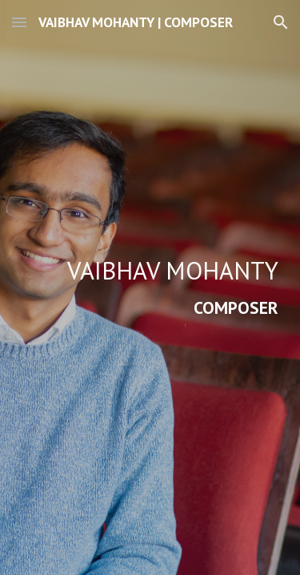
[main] (150, 287)
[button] (19, 22)
